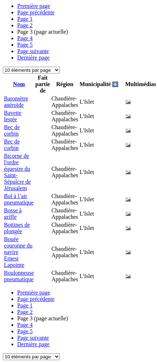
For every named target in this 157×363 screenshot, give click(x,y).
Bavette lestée (13, 116)
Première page (33, 6)
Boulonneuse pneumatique (19, 276)
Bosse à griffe (13, 213)
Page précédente (35, 12)
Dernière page (33, 58)
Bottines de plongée (17, 228)
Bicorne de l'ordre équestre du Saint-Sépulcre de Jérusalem (17, 172)
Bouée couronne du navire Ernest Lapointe (18, 252)
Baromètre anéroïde (16, 101)
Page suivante (33, 51)
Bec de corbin (12, 130)
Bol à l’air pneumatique (19, 199)
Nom (19, 84)
